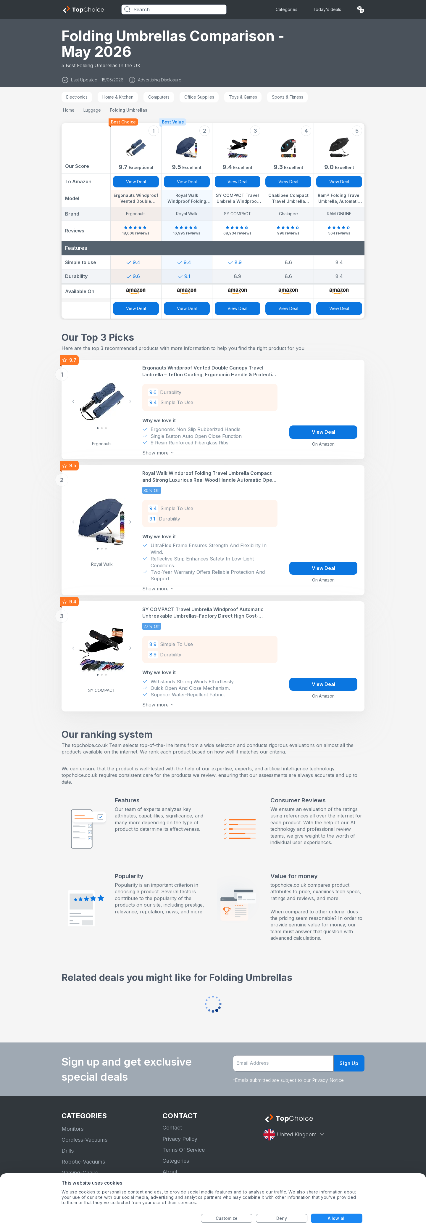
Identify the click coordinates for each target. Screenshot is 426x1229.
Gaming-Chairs (80, 1172)
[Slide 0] (98, 428)
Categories (286, 9)
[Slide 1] (102, 428)
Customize (227, 1218)
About (170, 1172)
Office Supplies (199, 96)
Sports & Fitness (287, 96)
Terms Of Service (183, 1150)
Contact (172, 1127)
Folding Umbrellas (128, 110)
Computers (159, 96)
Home (69, 110)
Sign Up (349, 1063)
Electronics (77, 96)
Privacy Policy (179, 1139)
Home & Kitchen (117, 96)
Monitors (72, 1129)
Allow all (337, 1218)
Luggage (92, 110)
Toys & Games (243, 96)
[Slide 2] (106, 428)
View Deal (136, 181)
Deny (281, 1218)
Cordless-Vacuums (84, 1140)
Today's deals (327, 9)
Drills (68, 1151)
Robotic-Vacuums (83, 1162)
